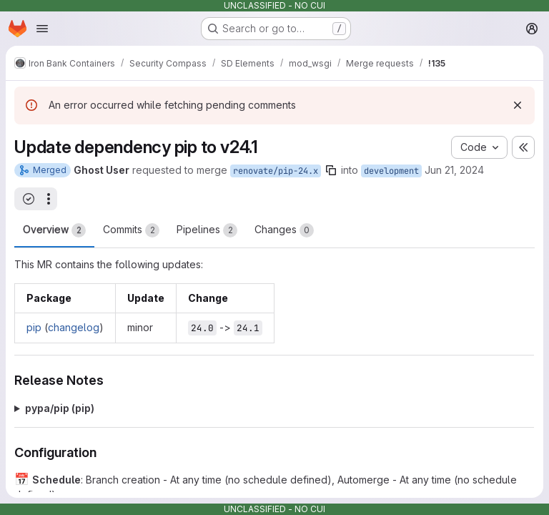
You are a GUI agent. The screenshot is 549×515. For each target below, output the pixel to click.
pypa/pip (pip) (59, 408)
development (391, 171)
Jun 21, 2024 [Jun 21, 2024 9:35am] (454, 170)
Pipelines (207, 230)
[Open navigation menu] (42, 28)
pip (33, 327)
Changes (284, 230)
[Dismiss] (517, 105)
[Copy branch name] (331, 170)
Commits (131, 230)
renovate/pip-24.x (275, 171)
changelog (73, 327)
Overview (54, 230)
